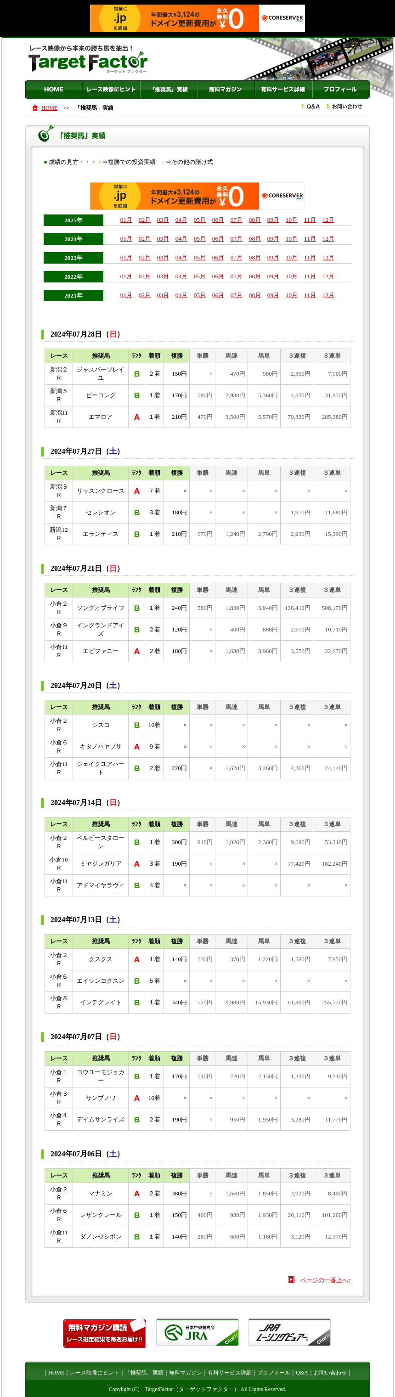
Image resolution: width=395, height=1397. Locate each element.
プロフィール (341, 89)
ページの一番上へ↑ (325, 1280)
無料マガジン (226, 89)
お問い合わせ (330, 1372)
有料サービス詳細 (283, 89)
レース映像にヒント (111, 89)
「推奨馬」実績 (169, 89)
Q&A (302, 1372)
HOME (54, 89)
